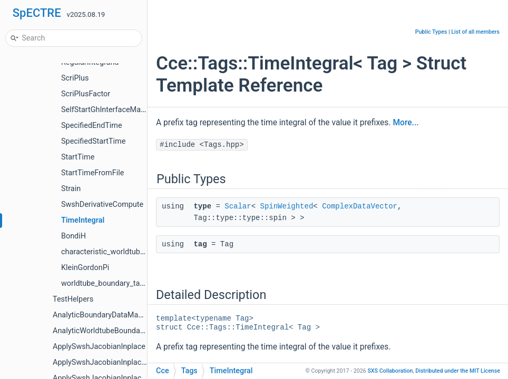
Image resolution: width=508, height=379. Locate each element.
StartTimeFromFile (92, 172)
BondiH (73, 236)
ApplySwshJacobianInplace (99, 346)
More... (405, 122)
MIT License (457, 370)
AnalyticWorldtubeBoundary (99, 330)
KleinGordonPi (85, 267)
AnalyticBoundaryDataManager (105, 315)
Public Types (431, 31)
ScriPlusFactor (85, 93)
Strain (71, 188)
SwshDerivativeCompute (102, 204)
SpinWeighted (286, 206)
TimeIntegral (82, 220)
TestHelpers (73, 299)
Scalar (237, 206)
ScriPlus (75, 78)
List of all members (475, 31)
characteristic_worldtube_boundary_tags (129, 251)
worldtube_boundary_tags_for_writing (124, 283)
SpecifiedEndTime (91, 125)
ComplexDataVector (359, 206)
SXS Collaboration (390, 370)
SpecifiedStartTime (93, 141)
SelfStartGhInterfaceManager (110, 109)
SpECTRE (37, 12)
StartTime (77, 157)
